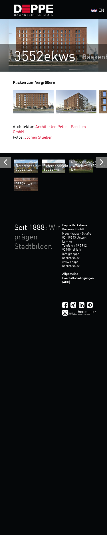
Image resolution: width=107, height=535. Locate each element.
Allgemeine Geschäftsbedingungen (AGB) (78, 278)
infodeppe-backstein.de (71, 256)
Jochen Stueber (38, 137)
